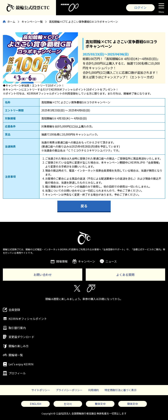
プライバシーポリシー (69, 390)
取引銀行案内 (17, 328)
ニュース (111, 261)
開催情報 (62, 261)
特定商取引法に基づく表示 (121, 390)
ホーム (11, 22)
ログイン (140, 7)
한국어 (68, 404)
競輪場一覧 (16, 355)
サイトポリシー (40, 390)
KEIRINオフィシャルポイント (28, 319)
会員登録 (14, 310)
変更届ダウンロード (21, 337)
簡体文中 (132, 404)
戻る (84, 205)
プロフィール (17, 373)
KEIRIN (91, 288)
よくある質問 (125, 274)
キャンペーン (86, 261)
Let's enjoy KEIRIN (21, 364)
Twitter (77, 288)
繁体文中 (100, 404)
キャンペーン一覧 (32, 22)
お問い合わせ (43, 274)
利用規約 (93, 390)
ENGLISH (35, 404)
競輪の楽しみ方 (19, 346)
